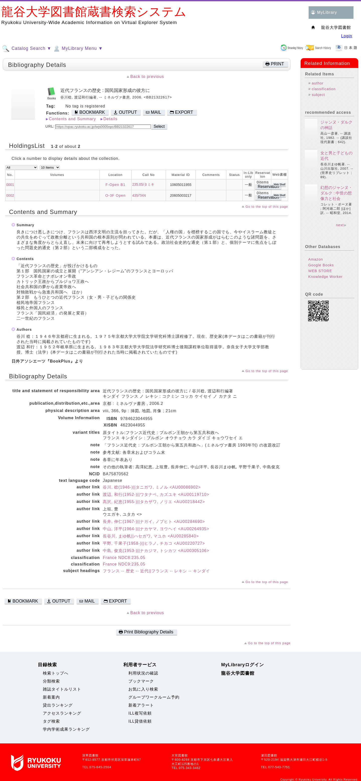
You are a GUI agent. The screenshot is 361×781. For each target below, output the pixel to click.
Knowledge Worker (325, 277)
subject (318, 95)
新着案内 (51, 697)
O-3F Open (115, 195)
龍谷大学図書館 (237, 673)
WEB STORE (320, 271)
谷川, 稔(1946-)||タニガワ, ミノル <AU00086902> (152, 487)
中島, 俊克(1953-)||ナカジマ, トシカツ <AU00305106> (156, 550)
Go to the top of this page (266, 206)
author (317, 83)
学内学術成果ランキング (66, 729)
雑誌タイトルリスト (62, 689)
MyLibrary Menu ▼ (78, 48)
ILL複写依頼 (140, 713)
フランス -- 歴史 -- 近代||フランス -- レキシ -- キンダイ (156, 571)
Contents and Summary (72, 119)
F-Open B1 (115, 185)
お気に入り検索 (143, 689)
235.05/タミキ (143, 184)
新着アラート (141, 705)
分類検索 (51, 681)
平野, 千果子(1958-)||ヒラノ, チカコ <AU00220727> (154, 543)
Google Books (321, 265)
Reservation (268, 186)
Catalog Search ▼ (26, 48)
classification (324, 89)
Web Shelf (279, 184)
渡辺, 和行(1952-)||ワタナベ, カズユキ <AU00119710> (156, 494)
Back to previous (147, 76)
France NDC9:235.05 (124, 564)
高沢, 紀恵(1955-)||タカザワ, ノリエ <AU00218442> (154, 502)
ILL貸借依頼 (140, 721)
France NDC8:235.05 (124, 557)
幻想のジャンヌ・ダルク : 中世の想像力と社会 (336, 193)
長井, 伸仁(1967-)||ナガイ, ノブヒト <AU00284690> (154, 521)
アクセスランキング (62, 713)
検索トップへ (55, 673)
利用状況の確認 (143, 673)
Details (111, 119)
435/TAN (139, 195)
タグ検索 (51, 721)
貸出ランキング (58, 705)
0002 (10, 195)
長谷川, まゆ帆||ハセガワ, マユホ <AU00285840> (151, 536)
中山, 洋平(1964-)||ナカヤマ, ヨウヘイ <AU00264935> (156, 529)
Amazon (315, 259)
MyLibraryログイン (242, 664)
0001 (10, 185)
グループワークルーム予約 (153, 697)
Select (159, 126)
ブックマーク (141, 681)
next (340, 225)
